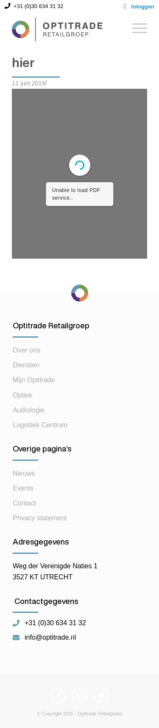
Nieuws (24, 473)
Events (23, 488)
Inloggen (142, 6)
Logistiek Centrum (40, 425)
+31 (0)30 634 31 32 (55, 623)
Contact (24, 503)
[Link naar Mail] (101, 695)
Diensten (26, 365)
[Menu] (135, 29)
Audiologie (29, 410)
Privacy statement (40, 518)
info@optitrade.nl (50, 637)
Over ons (26, 350)
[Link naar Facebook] (58, 695)
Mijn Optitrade (34, 380)
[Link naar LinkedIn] (79, 695)
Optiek (22, 395)
